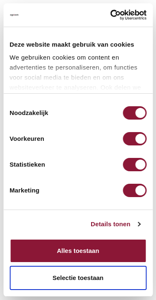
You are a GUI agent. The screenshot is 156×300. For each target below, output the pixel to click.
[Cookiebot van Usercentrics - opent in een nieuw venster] (111, 15)
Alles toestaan (78, 250)
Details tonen (110, 224)
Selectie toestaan (78, 277)
